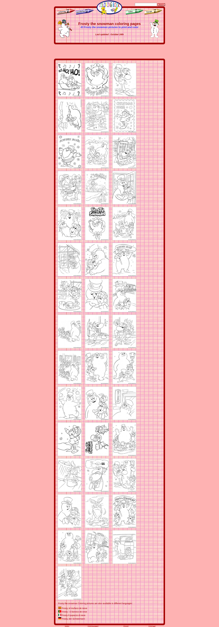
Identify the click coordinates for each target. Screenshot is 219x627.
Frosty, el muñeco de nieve (74, 608)
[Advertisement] (109, 51)
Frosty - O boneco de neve (74, 612)
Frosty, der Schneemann (73, 619)
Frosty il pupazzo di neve (73, 615)
